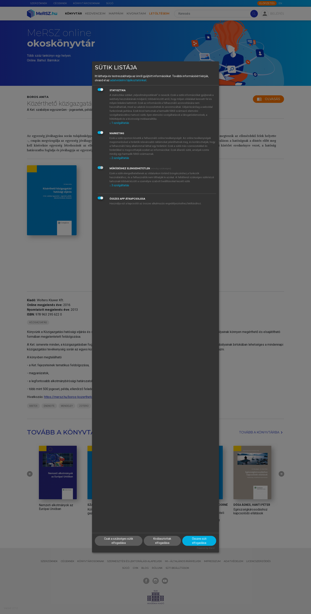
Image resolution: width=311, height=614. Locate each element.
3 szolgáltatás (119, 185)
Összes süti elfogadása (199, 540)
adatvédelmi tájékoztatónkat (128, 80)
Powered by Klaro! (206, 548)
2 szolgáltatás (119, 157)
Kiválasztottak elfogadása (162, 540)
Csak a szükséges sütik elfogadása (118, 540)
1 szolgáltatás (119, 122)
